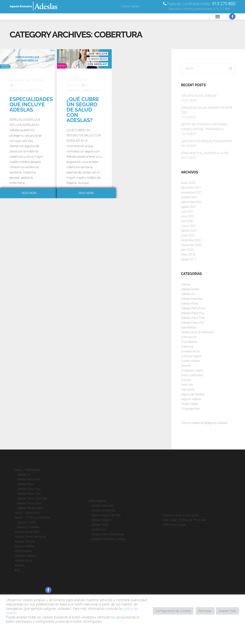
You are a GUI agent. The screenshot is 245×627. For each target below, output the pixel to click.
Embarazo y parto (192, 370)
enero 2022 (188, 183)
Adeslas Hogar (100, 524)
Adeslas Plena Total (193, 318)
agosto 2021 (189, 207)
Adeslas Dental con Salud (30, 536)
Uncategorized (190, 408)
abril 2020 (187, 250)
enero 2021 (188, 235)
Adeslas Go (188, 294)
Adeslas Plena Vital (192, 322)
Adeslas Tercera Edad (30, 508)
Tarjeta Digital (189, 404)
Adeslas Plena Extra (193, 308)
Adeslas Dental (190, 289)
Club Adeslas (189, 341)
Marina (38, 80)
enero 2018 (188, 254)
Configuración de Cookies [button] (173, 611)
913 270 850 (223, 3)
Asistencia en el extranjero (197, 332)
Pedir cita (187, 384)
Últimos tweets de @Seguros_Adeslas (204, 423)
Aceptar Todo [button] (227, 611)
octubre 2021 (189, 197)
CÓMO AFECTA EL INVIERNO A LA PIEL (205, 153)
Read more (29, 193)
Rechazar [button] (205, 611)
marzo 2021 (188, 226)
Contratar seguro (191, 356)
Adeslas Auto (99, 529)
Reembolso (188, 389)
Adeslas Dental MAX (27, 532)
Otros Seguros (97, 501)
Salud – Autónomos (27, 512)
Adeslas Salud (23, 560)
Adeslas (16, 90)
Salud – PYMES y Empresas (32, 517)
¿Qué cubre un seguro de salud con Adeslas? (83, 109)
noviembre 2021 (191, 192)
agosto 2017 (189, 259)
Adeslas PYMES (26, 522)
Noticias (186, 380)
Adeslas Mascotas (192, 298)
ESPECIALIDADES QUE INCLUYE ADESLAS (31, 104)
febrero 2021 (189, 230)
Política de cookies (174, 524)
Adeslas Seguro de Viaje (106, 515)
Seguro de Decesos (193, 394)
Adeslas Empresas (28, 527)
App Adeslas (188, 327)
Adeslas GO (24, 474)
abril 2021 (187, 221)
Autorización (189, 337)
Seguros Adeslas (191, 399)
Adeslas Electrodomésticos (107, 534)
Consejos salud (190, 351)
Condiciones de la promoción (181, 515)
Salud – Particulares (27, 470)
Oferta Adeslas (23, 551)
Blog (17, 570)
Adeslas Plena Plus (192, 313)
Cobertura (34, 90)
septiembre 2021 (192, 202)
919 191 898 (222, 9)
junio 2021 (188, 216)
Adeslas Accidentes (103, 510)
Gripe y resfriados (192, 375)
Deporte (186, 365)
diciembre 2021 (191, 187)
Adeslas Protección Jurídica (108, 539)
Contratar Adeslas (25, 555)
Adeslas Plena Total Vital (32, 498)
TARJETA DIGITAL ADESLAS (199, 95)
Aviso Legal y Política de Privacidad (184, 520)
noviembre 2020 (191, 245)
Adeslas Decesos (25, 541)
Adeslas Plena (189, 303)
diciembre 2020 (191, 240)
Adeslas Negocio (101, 520)
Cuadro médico (190, 361)
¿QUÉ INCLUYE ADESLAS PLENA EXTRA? (206, 141)
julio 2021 (187, 211)
